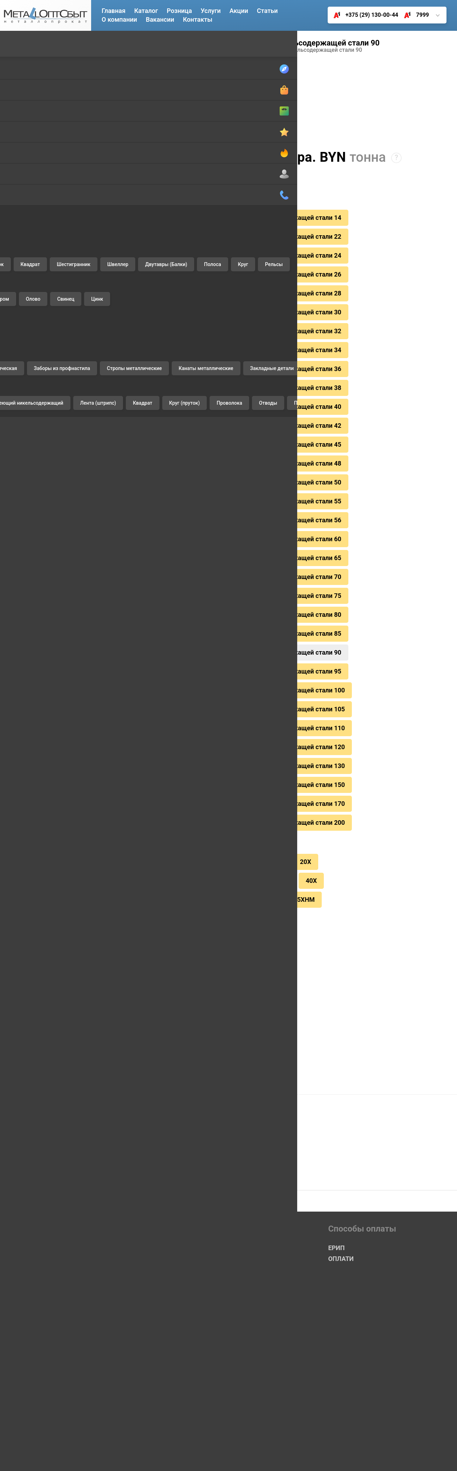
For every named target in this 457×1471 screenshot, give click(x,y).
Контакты (197, 19)
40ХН (275, 832)
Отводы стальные (35, 537)
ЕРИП (121, 982)
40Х (305, 832)
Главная (113, 10)
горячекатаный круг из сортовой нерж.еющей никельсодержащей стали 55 (221, 479)
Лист (17, 110)
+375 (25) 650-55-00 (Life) (147, 1375)
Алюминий (25, 308)
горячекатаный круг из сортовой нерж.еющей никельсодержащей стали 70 (221, 549)
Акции (239, 10)
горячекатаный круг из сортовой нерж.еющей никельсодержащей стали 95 (221, 637)
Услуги (20, 605)
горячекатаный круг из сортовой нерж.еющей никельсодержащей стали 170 (223, 760)
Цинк (17, 387)
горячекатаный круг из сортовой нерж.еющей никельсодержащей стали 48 (221, 444)
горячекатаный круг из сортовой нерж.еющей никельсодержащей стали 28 (221, 287)
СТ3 (193, 815)
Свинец (20, 371)
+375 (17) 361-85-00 (138, 1396)
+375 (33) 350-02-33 (138, 1364)
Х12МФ (124, 867)
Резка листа (260, 905)
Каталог (146, 10)
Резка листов (28, 688)
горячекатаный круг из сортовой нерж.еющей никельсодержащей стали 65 (221, 532)
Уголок (20, 126)
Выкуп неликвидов (36, 656)
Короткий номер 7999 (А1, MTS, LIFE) (164, 1342)
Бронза (20, 276)
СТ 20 (164, 815)
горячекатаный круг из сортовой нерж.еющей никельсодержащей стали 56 (221, 497)
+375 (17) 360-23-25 (138, 1385)
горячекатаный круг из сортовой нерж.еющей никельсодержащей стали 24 (221, 252)
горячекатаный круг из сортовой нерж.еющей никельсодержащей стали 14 (221, 217)
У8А (245, 832)
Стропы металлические (42, 490)
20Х (299, 815)
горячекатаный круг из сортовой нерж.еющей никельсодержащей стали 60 (221, 514)
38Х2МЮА (230, 815)
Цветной (23, 256)
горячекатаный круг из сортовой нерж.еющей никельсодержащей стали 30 (221, 304)
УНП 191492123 (418, 1456)
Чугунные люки (31, 584)
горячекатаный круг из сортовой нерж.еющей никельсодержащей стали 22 (221, 234)
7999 (413, 15)
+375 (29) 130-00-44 (363, 15)
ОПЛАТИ (341, 1209)
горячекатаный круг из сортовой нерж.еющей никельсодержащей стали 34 (221, 339)
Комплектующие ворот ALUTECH (41, 553)
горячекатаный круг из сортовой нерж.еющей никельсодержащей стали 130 (223, 724)
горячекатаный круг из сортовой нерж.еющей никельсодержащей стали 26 (221, 269)
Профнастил (27, 443)
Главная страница (135, 1198)
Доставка (23, 625)
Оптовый (231, 1198)
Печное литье (29, 569)
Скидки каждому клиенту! (149, 944)
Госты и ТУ (125, 1299)
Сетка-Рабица (239, 1219)
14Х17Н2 (142, 50)
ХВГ (198, 867)
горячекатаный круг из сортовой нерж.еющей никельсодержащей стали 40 (221, 392)
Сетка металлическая (39, 458)
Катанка (21, 79)
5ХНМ (300, 850)
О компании (119, 19)
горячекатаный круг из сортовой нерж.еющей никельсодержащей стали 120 (223, 707)
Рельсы (21, 236)
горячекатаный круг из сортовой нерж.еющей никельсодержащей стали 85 (221, 602)
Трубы (19, 94)
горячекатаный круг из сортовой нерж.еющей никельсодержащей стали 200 (223, 777)
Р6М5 (231, 850)
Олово (19, 355)
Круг (16, 220)
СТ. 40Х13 (169, 850)
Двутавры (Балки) (35, 189)
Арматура (23, 63)
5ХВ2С (266, 850)
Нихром (21, 339)
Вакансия (123, 1286)
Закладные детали (35, 521)
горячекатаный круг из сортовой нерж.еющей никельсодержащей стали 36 (221, 357)
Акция (227, 1230)
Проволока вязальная (40, 427)
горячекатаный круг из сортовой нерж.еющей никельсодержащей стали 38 (221, 374)
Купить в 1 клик (152, 1016)
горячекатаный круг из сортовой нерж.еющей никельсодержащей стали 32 (221, 322)
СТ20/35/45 (207, 832)
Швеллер (23, 173)
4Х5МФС (163, 867)
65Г (225, 867)
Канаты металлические (42, 506)
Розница (179, 10)
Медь (18, 324)
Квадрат (22, 142)
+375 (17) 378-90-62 (138, 1407)
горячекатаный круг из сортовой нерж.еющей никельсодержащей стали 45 (221, 427)
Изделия (23, 407)
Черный (22, 43)
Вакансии (160, 19)
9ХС (168, 832)
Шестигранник (30, 157)
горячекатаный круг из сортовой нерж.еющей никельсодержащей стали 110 (223, 689)
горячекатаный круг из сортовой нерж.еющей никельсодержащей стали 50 (221, 462)
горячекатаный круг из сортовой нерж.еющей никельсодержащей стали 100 (223, 654)
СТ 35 (270, 815)
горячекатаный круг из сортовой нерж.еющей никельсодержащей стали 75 (221, 567)
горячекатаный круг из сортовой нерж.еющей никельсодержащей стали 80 (221, 584)
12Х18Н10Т (130, 832)
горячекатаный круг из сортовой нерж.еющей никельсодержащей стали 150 (223, 742)
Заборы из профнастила (43, 474)
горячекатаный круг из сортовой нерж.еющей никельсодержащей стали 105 (223, 672)
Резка (18, 640)
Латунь (20, 292)
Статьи (267, 10)
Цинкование (27, 672)
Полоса (20, 205)
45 (203, 850)
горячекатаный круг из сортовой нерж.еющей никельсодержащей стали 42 (221, 409)
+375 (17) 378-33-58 (138, 1418)
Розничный (235, 1209)
